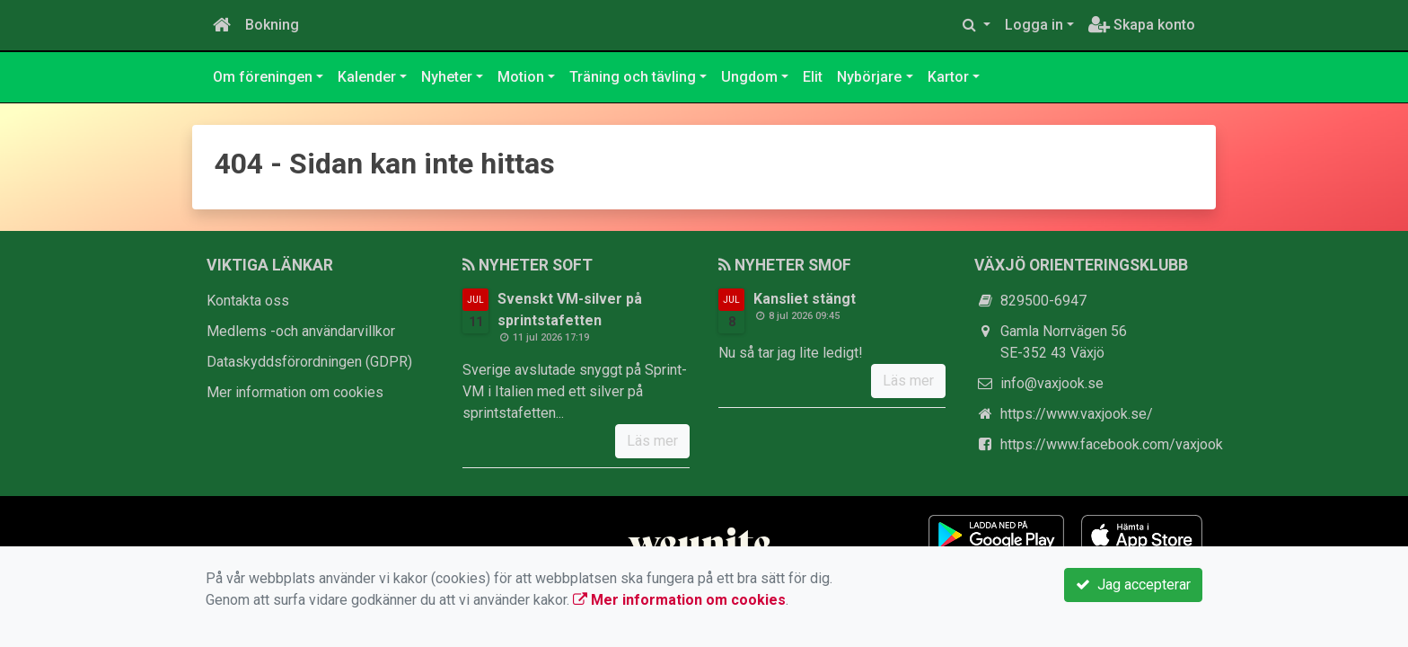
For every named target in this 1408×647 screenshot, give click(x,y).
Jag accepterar (1133, 584)
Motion (520, 76)
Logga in (1034, 24)
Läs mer (652, 440)
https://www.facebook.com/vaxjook (1111, 444)
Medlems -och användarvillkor (301, 331)
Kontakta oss (248, 300)
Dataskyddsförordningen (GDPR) (309, 361)
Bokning (272, 24)
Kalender (367, 76)
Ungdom (749, 76)
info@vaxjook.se (1052, 383)
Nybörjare (869, 76)
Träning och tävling (632, 76)
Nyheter (446, 76)
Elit (813, 76)
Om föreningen (262, 76)
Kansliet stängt (804, 298)
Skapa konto (1141, 24)
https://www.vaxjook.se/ (1076, 413)
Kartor (948, 76)
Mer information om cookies (295, 392)
